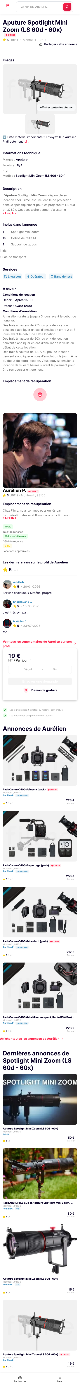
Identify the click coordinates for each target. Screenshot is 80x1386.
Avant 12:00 (23, 306)
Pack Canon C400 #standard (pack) (25, 941)
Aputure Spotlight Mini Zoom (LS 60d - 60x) (30, 1128)
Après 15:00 (24, 300)
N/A (19, 165)
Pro (17, 1209)
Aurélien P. (15, 490)
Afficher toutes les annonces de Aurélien (29, 1038)
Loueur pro (22, 795)
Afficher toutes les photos (56, 107)
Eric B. (8, 1134)
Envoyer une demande (40, 681)
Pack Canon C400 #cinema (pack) (24, 789)
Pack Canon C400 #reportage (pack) (26, 865)
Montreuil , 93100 (12, 792)
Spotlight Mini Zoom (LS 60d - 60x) (40, 175)
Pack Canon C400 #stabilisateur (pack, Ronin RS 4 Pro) (37, 1017)
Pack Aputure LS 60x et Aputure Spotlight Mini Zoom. (36, 1202)
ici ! (26, 141)
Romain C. (13, 1208)
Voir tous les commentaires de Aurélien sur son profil (37, 644)
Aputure (21, 159)
